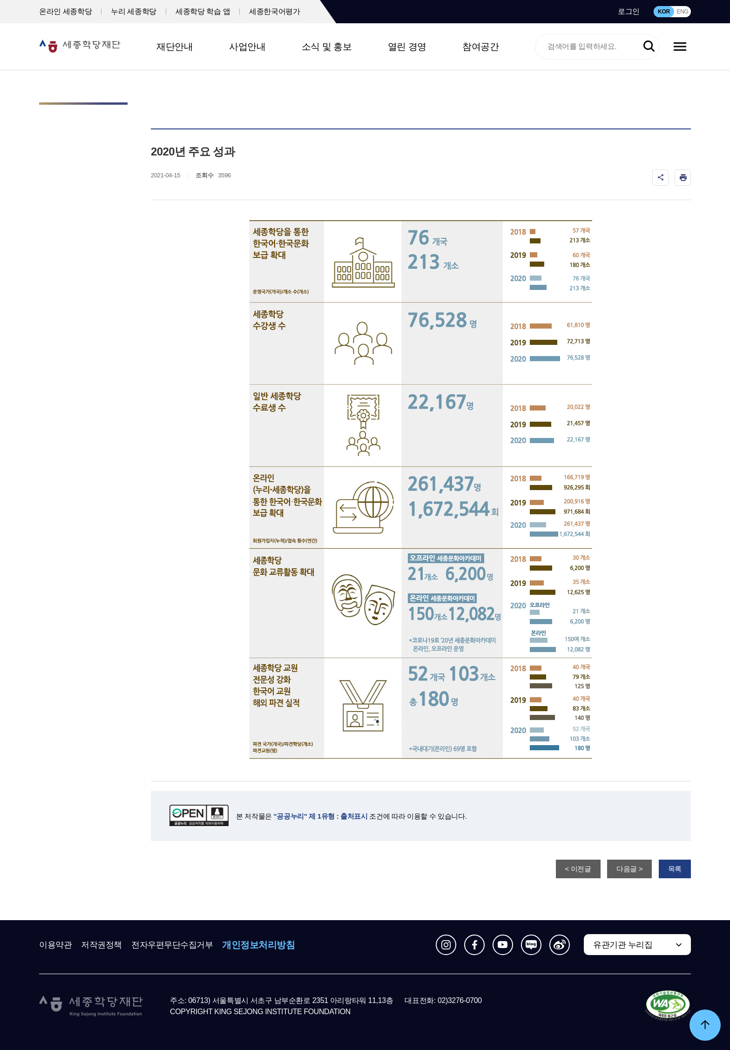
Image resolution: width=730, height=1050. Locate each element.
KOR (664, 11)
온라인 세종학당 (65, 11)
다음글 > (629, 869)
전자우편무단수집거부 (172, 945)
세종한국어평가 (274, 11)
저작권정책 (101, 945)
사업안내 (247, 46)
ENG (682, 11)
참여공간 (480, 46)
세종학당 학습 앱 (203, 11)
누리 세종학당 (133, 11)
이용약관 (55, 945)
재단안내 (174, 46)
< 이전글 (578, 869)
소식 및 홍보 (327, 46)
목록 (675, 869)
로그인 (629, 11)
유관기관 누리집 (622, 944)
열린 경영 (407, 46)
